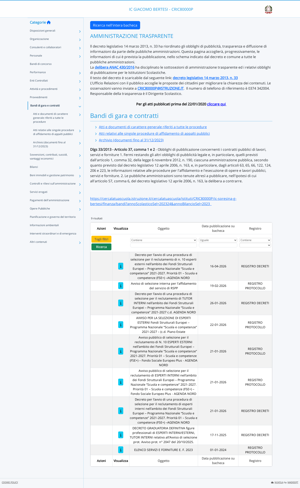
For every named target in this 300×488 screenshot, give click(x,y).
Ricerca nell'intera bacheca (115, 25)
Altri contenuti (38, 250)
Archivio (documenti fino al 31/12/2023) (49, 153)
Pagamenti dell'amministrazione (49, 209)
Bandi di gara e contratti (45, 114)
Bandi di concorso (41, 72)
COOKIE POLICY (10, 482)
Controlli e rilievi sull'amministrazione (53, 192)
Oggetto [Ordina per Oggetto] (163, 228)
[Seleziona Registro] (255, 245)
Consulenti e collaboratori (45, 56)
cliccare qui (217, 104)
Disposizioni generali (42, 39)
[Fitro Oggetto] (163, 245)
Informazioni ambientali (44, 234)
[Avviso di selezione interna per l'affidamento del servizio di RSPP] (120, 285)
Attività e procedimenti (43, 97)
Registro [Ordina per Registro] (255, 228)
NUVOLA (277, 482)
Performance (38, 81)
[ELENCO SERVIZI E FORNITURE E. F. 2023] (120, 449)
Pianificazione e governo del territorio (53, 225)
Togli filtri (101, 239)
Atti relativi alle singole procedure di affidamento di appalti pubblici (53, 140)
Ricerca (101, 247)
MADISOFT (293, 482)
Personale (36, 64)
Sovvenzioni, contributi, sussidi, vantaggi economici (49, 165)
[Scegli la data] (218, 245)
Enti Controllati (39, 89)
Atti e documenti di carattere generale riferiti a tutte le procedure (50, 126)
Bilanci (34, 175)
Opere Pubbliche (40, 217)
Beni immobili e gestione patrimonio (52, 184)
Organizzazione (39, 47)
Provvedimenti (38, 106)
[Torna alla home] (49, 30)
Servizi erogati (38, 200)
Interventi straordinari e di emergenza (53, 242)
